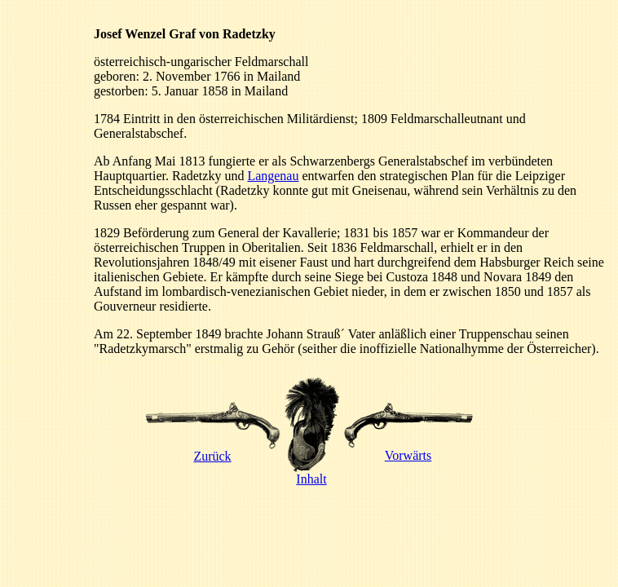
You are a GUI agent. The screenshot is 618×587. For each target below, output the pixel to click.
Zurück (212, 450)
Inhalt (312, 473)
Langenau (272, 176)
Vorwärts (408, 449)
